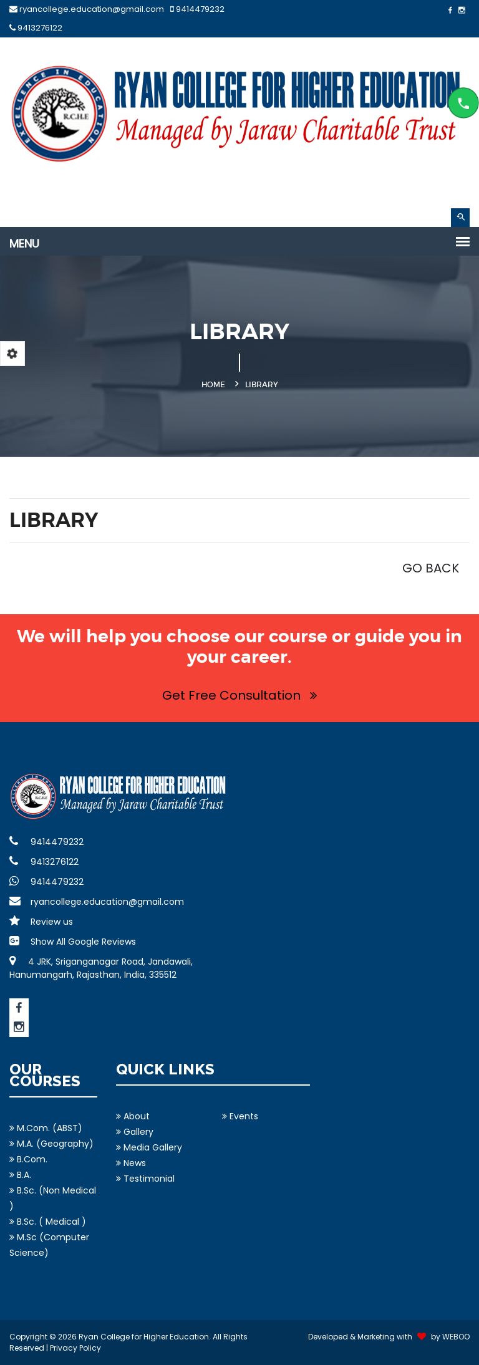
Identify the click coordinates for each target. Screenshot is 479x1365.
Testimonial (145, 1178)
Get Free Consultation (239, 695)
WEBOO (456, 1336)
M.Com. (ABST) (45, 1128)
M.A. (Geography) (51, 1143)
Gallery (134, 1132)
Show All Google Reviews (72, 941)
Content (463, 102)
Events (240, 1116)
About (133, 1116)
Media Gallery (149, 1147)
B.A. (20, 1175)
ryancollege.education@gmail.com (86, 9)
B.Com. (28, 1159)
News (131, 1163)
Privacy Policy (75, 1348)
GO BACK (430, 568)
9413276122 (35, 28)
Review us (41, 921)
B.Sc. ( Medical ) (47, 1221)
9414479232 (197, 9)
